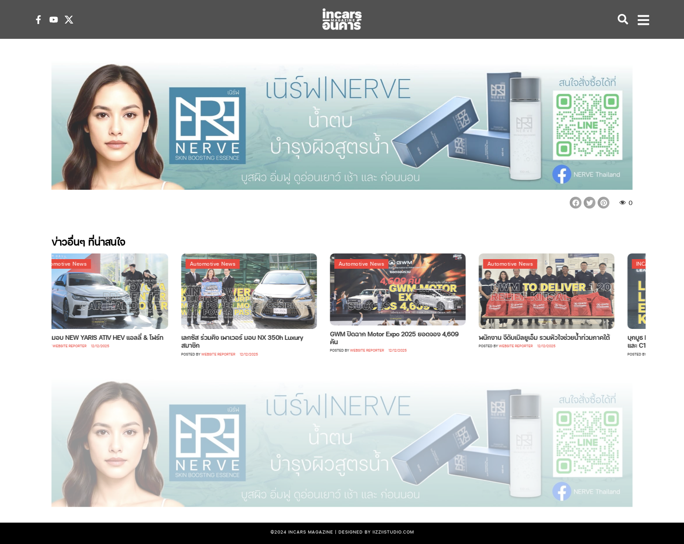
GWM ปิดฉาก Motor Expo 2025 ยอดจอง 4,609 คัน (405, 337)
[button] (575, 203)
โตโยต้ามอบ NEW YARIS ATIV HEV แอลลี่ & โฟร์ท (108, 337)
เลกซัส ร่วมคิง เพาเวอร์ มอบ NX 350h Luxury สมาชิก (253, 341)
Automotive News (75, 263)
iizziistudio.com (393, 532)
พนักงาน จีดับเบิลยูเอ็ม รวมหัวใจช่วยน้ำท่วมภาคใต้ (554, 337)
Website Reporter (80, 345)
